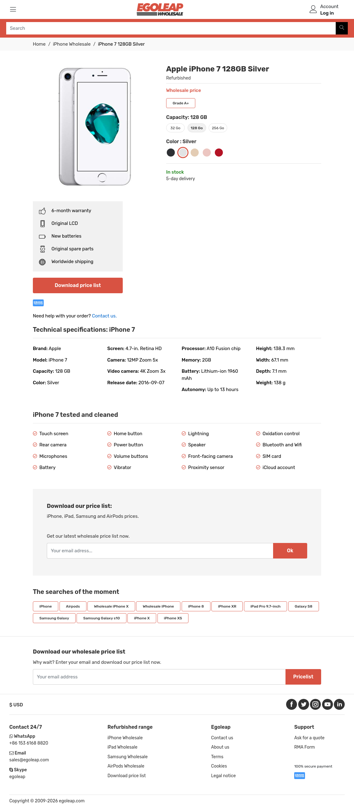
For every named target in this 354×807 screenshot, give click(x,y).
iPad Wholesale (123, 747)
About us (220, 747)
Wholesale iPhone (158, 606)
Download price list (78, 285)
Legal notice (223, 775)
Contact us (222, 738)
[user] (313, 9)
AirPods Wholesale (126, 766)
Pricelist (303, 677)
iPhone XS (173, 618)
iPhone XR (227, 606)
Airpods (73, 606)
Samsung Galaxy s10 (101, 618)
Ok (290, 551)
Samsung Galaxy (54, 618)
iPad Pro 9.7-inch (265, 606)
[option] (95, 127)
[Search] (342, 28)
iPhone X (142, 618)
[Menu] (13, 9)
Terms (217, 756)
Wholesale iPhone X (111, 606)
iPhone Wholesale (72, 44)
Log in (327, 13)
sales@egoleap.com (29, 760)
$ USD (16, 705)
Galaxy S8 (303, 606)
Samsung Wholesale (128, 756)
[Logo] (160, 9)
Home (39, 44)
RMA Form (304, 747)
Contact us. (104, 316)
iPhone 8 (196, 606)
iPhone (45, 606)
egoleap (17, 776)
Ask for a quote (309, 738)
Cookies (219, 766)
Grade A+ (181, 103)
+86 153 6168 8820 (28, 743)
